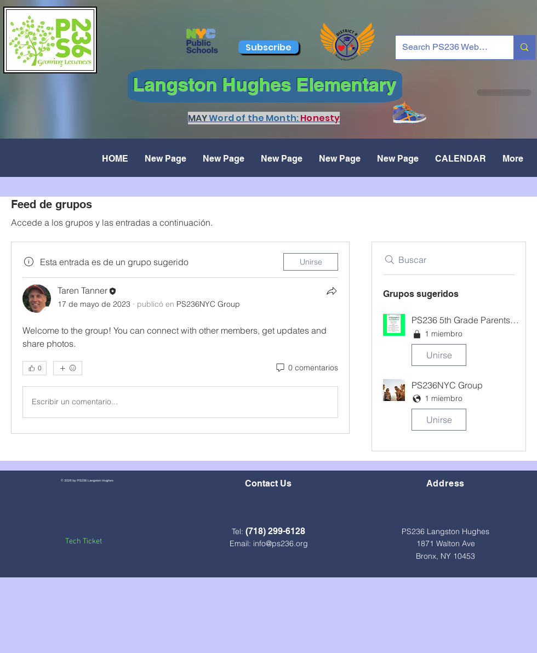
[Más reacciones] (67, 368)
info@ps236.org (280, 543)
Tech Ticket (83, 541)
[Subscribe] (268, 47)
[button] (448, 342)
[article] (180, 338)
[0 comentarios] (306, 368)
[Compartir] (331, 290)
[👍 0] (34, 368)
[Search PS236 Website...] (446, 47)
